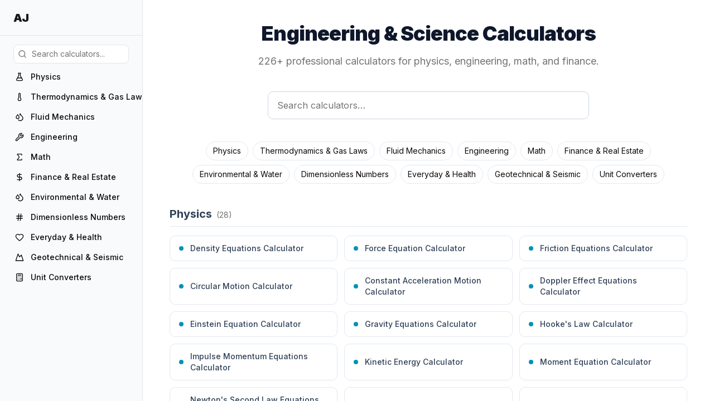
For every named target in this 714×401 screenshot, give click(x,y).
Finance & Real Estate (604, 150)
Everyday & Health (442, 174)
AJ (20, 18)
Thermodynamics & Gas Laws (314, 150)
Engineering (487, 150)
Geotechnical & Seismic (538, 174)
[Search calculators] (428, 105)
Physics (227, 150)
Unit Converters (628, 174)
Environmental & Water (241, 174)
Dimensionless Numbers (345, 174)
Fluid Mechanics (416, 150)
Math (537, 150)
